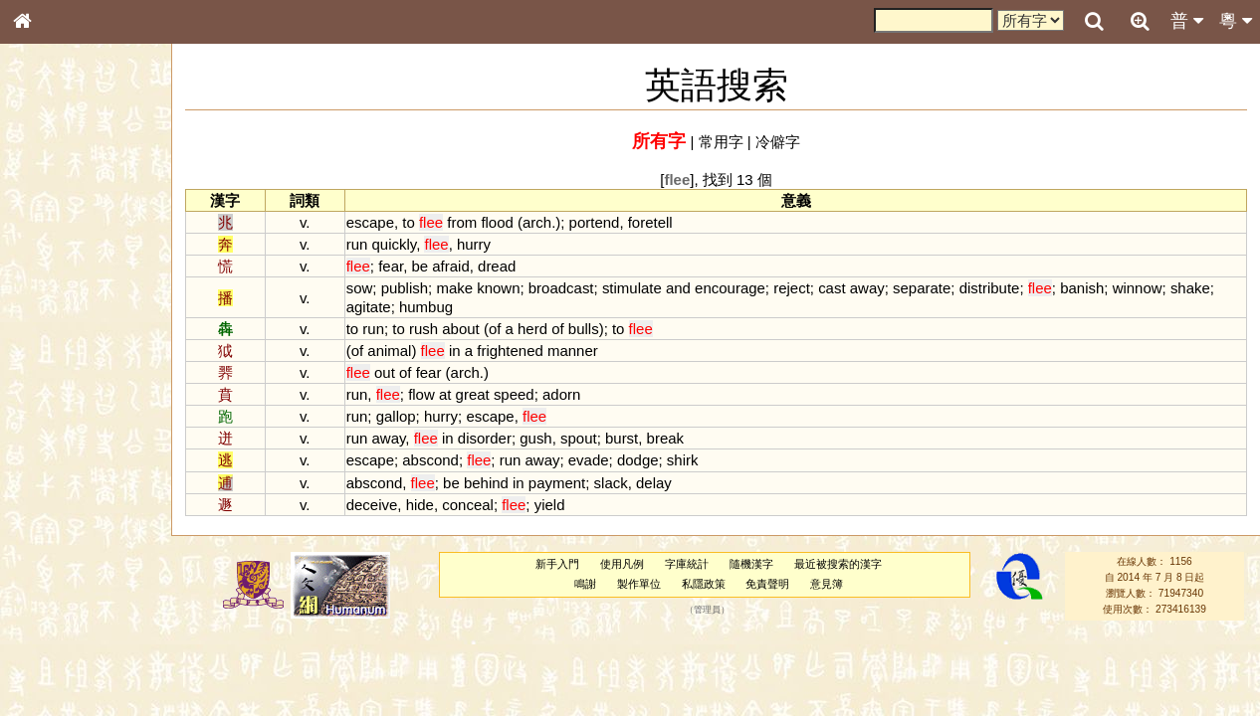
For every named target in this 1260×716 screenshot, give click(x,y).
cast (831, 287)
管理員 (707, 610)
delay (654, 482)
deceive (372, 504)
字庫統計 (687, 564)
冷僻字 (777, 141)
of (495, 328)
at (445, 394)
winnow (1137, 287)
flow (421, 394)
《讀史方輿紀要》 (72, 629)
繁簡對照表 (55, 665)
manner (572, 350)
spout (578, 438)
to (408, 222)
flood (497, 222)
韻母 (68, 523)
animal (389, 350)
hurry (474, 244)
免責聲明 (767, 584)
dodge (638, 459)
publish (404, 287)
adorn (561, 394)
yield (549, 504)
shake (1190, 287)
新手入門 (557, 564)
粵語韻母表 (55, 427)
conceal (468, 504)
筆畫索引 (49, 283)
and (678, 287)
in (455, 350)
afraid (450, 266)
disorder (485, 438)
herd (532, 328)
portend (594, 222)
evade (588, 459)
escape (370, 222)
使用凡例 (622, 564)
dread (497, 266)
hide (420, 504)
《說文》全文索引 (72, 612)
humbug (426, 306)
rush (423, 328)
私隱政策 (704, 584)
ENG (88, 219)
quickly (394, 244)
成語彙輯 (49, 647)
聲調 (94, 523)
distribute (989, 287)
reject (791, 287)
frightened (510, 350)
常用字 (721, 141)
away (867, 287)
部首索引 (49, 265)
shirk (683, 459)
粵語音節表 (55, 390)
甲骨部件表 (55, 301)
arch (537, 222)
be (419, 266)
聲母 (40, 523)
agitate (368, 306)
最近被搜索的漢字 (838, 564)
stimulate (632, 287)
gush (535, 438)
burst (621, 438)
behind (486, 482)
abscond (430, 459)
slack (611, 482)
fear (390, 266)
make (454, 287)
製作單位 (639, 584)
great (473, 394)
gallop (396, 416)
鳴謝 (585, 584)
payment (556, 482)
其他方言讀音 (61, 559)
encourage (730, 287)
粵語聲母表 (55, 408)
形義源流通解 (61, 338)
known (498, 287)
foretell (650, 222)
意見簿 (826, 584)
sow (359, 287)
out (384, 372)
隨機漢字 (751, 564)
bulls (583, 328)
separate (921, 287)
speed (514, 394)
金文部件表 (55, 320)
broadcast (561, 287)
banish (1082, 287)
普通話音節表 (61, 541)
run (357, 244)
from (462, 222)
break (665, 438)
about (460, 328)
